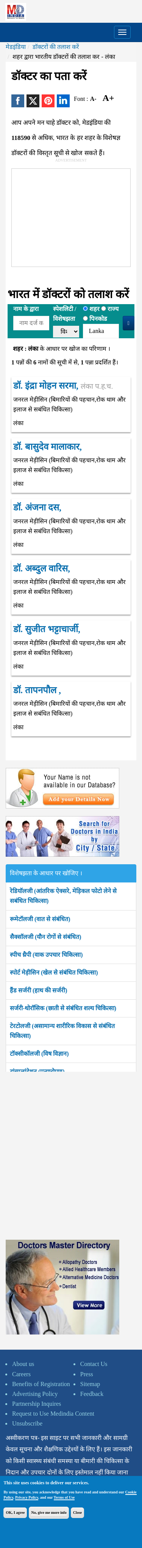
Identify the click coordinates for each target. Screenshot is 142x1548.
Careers (21, 1374)
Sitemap (90, 1384)
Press (86, 1374)
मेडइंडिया (16, 47)
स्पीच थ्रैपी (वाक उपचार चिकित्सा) (46, 954)
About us (23, 1364)
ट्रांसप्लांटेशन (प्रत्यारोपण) (37, 1071)
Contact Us (94, 1364)
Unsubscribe (27, 1423)
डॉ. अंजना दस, (37, 507)
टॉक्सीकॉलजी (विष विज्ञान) (39, 1053)
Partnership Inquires (36, 1403)
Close (77, 1512)
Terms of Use (64, 1497)
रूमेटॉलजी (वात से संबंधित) (40, 919)
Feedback (91, 1394)
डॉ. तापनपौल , (37, 690)
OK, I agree (15, 1512)
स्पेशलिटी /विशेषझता (64, 314)
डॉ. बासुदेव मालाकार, (47, 447)
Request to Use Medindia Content (53, 1413)
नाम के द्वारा (26, 309)
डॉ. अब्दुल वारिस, (41, 568)
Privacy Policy (26, 1497)
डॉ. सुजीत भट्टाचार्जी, (46, 629)
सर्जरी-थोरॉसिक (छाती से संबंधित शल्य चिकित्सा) (63, 1008)
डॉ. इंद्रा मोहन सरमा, (63, 386)
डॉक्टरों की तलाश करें (56, 47)
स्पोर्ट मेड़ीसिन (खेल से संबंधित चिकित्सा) (54, 972)
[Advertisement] (68, 216)
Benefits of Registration (41, 1384)
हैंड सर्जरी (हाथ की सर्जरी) (38, 990)
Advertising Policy (35, 1394)
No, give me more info (48, 1512)
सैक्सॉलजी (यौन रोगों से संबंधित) (45, 937)
